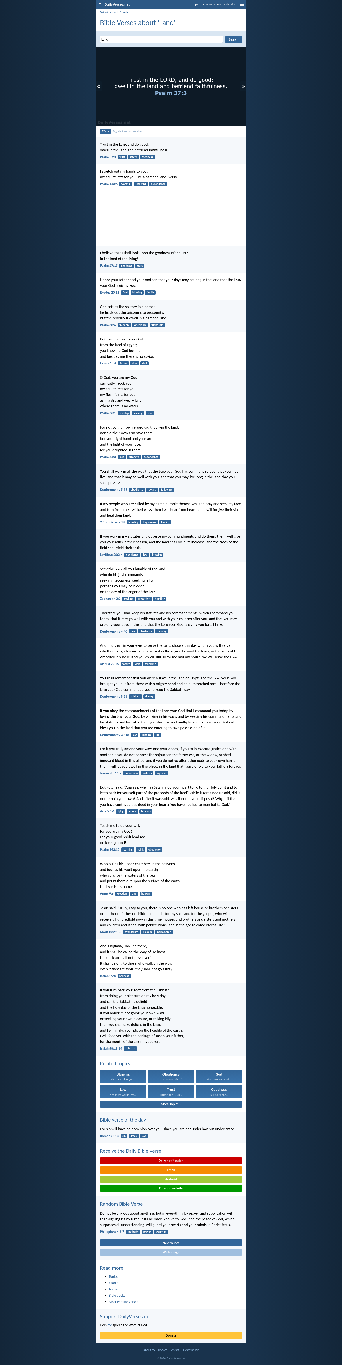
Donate (171, 1335)
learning (127, 849)
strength (134, 457)
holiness (124, 976)
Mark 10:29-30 (110, 932)
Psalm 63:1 (108, 413)
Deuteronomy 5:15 (113, 696)
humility (133, 522)
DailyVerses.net (109, 12)
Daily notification (171, 1161)
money (132, 811)
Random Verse (212, 4)
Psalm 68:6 (108, 325)
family (150, 292)
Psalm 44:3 (108, 457)
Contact (174, 1350)
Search (124, 12)
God (125, 292)
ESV (105, 131)
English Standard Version (127, 131)
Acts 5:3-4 (107, 811)
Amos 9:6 (107, 894)
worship (125, 184)
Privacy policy (190, 1350)
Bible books (117, 1295)
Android (171, 1179)
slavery (149, 696)
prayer (147, 1231)
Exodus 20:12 (109, 292)
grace (133, 1136)
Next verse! (171, 1243)
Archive (114, 1289)
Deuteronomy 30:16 (114, 735)
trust (122, 157)
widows (147, 773)
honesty (146, 811)
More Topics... (171, 1104)
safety (133, 157)
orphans (161, 773)
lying (121, 811)
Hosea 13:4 (108, 363)
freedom (124, 325)
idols (135, 363)
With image (171, 1252)
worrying (161, 1231)
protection (144, 598)
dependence (158, 184)
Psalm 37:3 (108, 157)
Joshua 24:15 (109, 664)
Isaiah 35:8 (108, 976)
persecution (164, 932)
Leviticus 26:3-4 (111, 555)
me (110, 1325)
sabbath (135, 696)
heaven (145, 893)
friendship (157, 325)
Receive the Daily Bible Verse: (131, 1151)
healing (165, 522)
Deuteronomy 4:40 (113, 631)
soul (149, 413)
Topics (196, 4)
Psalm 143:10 (109, 849)
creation (122, 893)
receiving (140, 184)
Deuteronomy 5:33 (113, 490)
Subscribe (230, 4)
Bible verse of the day (123, 1120)
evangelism (131, 932)
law (145, 554)
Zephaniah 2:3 (110, 599)
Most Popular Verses (123, 1302)
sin (124, 1136)
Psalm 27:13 (109, 265)
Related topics (115, 1063)
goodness (147, 157)
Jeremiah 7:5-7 (111, 773)
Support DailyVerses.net (125, 1316)
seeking (138, 413)
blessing (137, 292)
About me (149, 1350)
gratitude (133, 1231)
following (166, 489)
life (158, 734)
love (121, 457)
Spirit (140, 849)
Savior (123, 363)
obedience (140, 325)
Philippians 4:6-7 (112, 1232)
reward (152, 489)
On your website (171, 1188)
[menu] (242, 6)
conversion (131, 773)
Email (171, 1170)
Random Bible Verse (121, 1204)
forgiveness (149, 522)
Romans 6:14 (109, 1136)
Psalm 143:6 (109, 184)
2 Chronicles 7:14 (112, 522)
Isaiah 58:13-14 (111, 1048)
